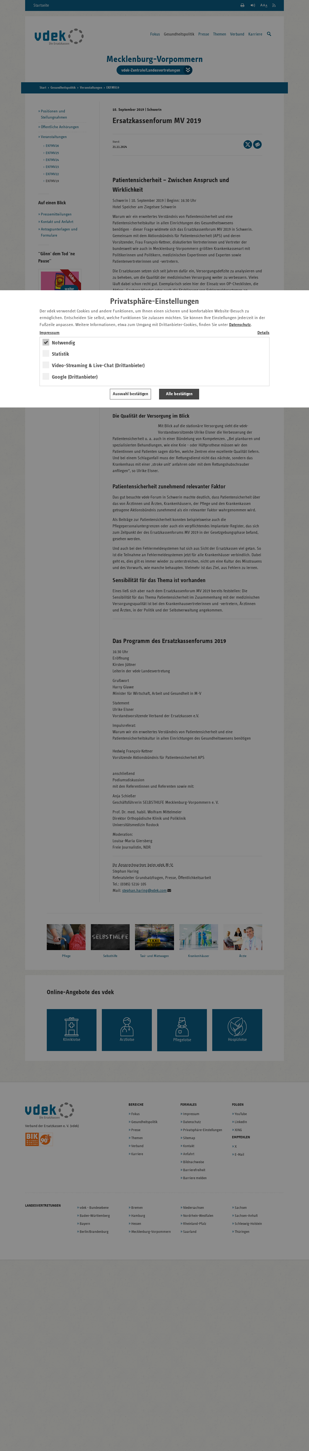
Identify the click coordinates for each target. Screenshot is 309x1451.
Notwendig (63, 343)
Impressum (50, 333)
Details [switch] (263, 333)
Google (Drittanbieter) (75, 377)
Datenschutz (240, 325)
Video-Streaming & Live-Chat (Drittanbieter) (98, 365)
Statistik (60, 354)
